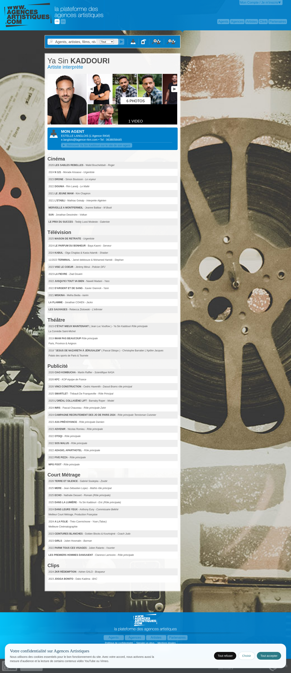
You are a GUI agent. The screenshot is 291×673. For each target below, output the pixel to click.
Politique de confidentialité (119, 643)
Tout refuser (225, 655)
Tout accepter (268, 655)
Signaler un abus (145, 643)
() (99, 135)
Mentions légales (166, 643)
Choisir (246, 655)
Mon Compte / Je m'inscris (259, 2)
